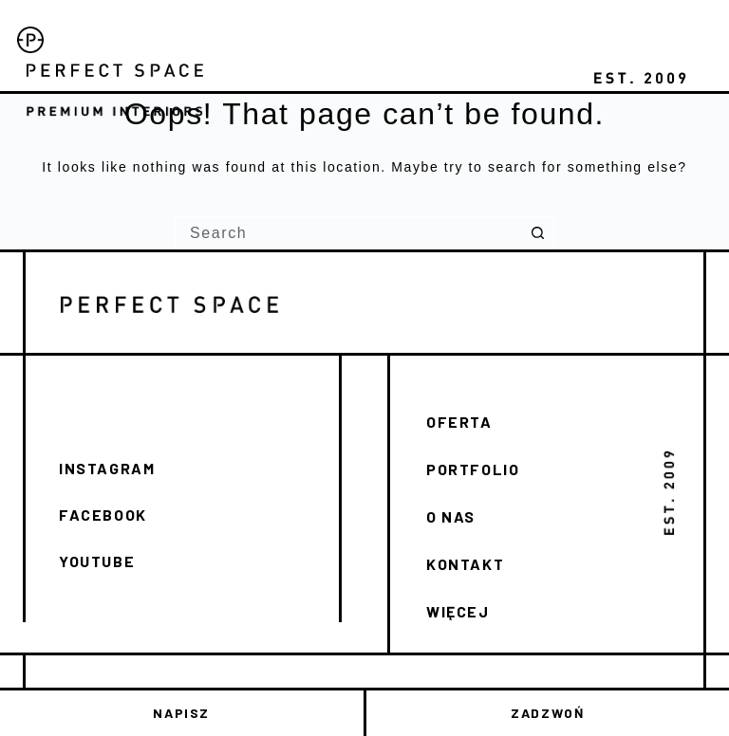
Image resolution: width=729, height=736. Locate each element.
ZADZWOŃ (547, 713)
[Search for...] (348, 232)
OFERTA (459, 422)
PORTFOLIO (472, 469)
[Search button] (537, 232)
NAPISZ (181, 713)
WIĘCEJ (458, 611)
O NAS (451, 516)
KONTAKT (465, 564)
